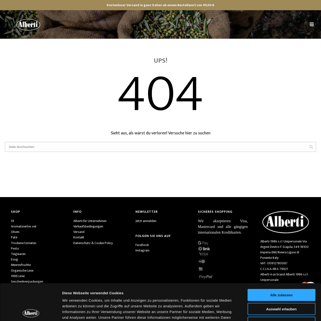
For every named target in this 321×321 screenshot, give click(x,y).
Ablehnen (281, 286)
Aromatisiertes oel (23, 226)
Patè (14, 237)
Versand (78, 232)
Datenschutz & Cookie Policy (93, 243)
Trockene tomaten (23, 243)
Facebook (142, 245)
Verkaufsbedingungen (88, 226)
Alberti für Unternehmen (90, 221)
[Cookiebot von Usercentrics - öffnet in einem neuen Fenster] (30, 311)
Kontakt (78, 237)
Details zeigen (252, 312)
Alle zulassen (281, 258)
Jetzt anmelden (145, 221)
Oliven (15, 232)
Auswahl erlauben (281, 272)
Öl (12, 221)
